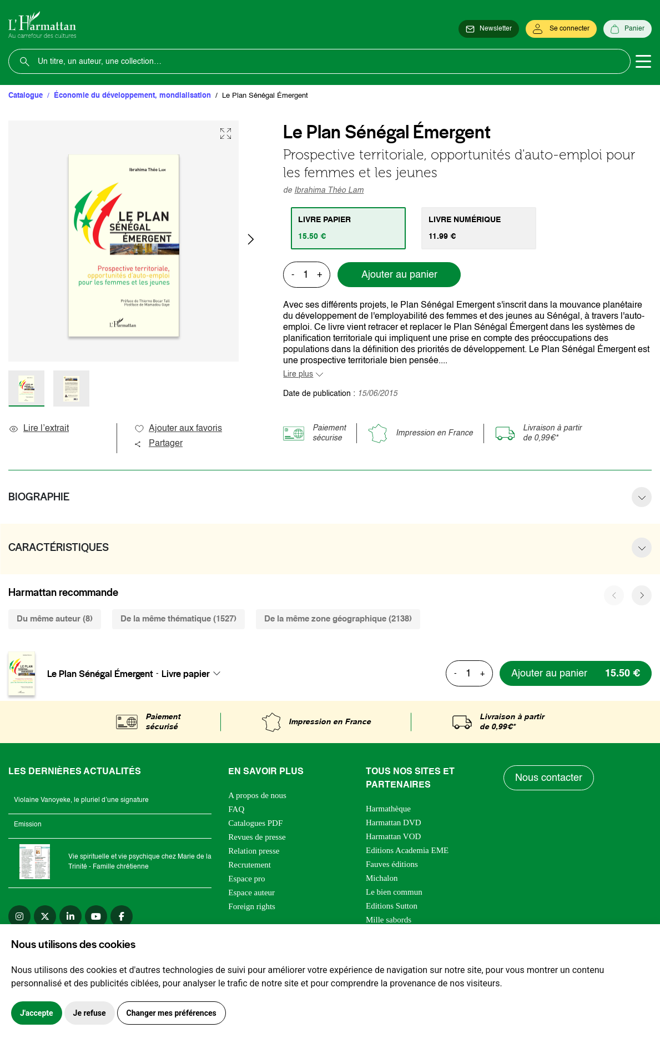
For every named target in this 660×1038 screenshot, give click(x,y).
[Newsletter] (489, 29)
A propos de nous (257, 795)
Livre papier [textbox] (186, 674)
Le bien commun (394, 891)
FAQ (236, 809)
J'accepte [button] (36, 1013)
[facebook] (121, 916)
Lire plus (298, 374)
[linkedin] (70, 916)
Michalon (382, 878)
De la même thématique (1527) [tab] (178, 619)
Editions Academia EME (407, 850)
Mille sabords (388, 919)
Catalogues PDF (255, 823)
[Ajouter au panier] (576, 673)
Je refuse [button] (89, 1013)
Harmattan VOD (393, 836)
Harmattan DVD (393, 822)
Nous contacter (548, 778)
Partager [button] (158, 443)
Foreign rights (251, 906)
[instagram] (19, 916)
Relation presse (253, 850)
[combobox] (194, 673)
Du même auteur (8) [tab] (55, 619)
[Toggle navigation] (643, 61)
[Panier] (627, 29)
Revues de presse (256, 837)
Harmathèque (388, 808)
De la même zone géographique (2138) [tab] (338, 619)
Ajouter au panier (399, 275)
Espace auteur (251, 892)
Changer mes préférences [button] (171, 1013)
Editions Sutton (391, 905)
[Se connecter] (561, 29)
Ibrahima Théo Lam (329, 190)
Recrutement (249, 864)
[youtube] (96, 916)
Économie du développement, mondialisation (132, 95)
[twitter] (45, 916)
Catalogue (25, 95)
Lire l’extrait (38, 428)
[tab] (348, 228)
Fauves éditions (392, 864)
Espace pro (246, 878)
